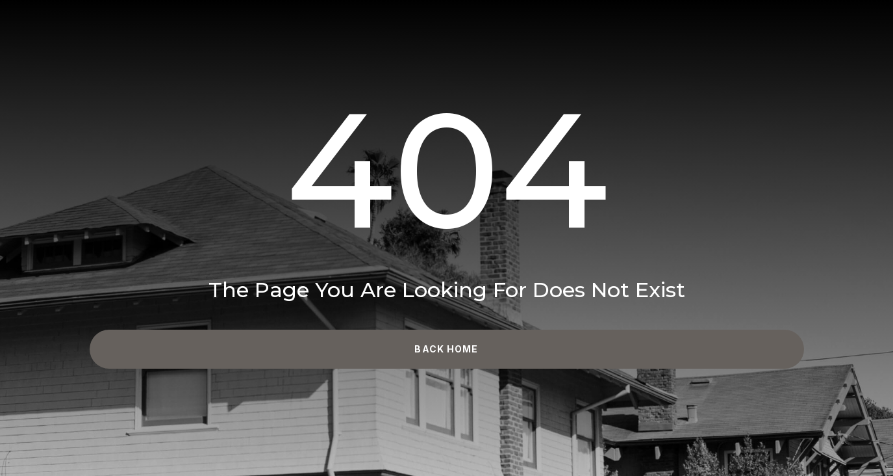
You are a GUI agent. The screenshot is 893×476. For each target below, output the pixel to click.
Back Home (446, 348)
